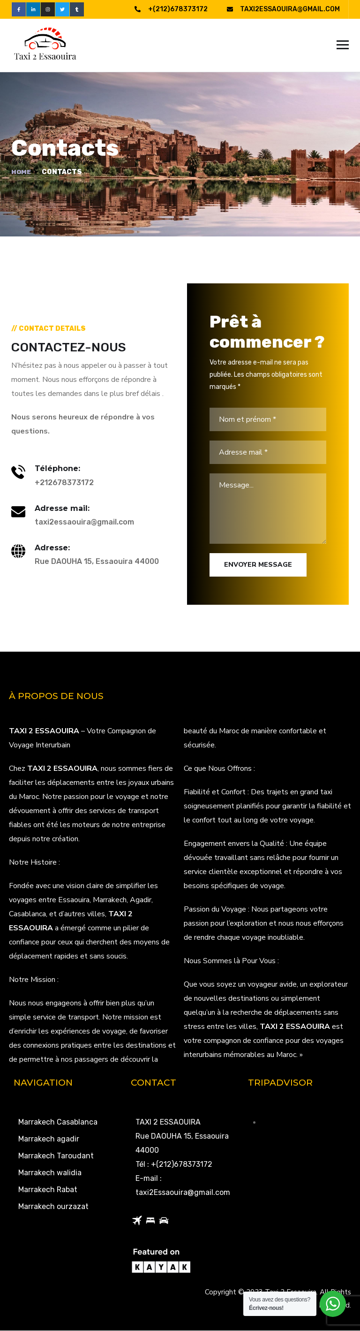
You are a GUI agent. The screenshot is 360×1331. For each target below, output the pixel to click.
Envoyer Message (258, 565)
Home (21, 173)
